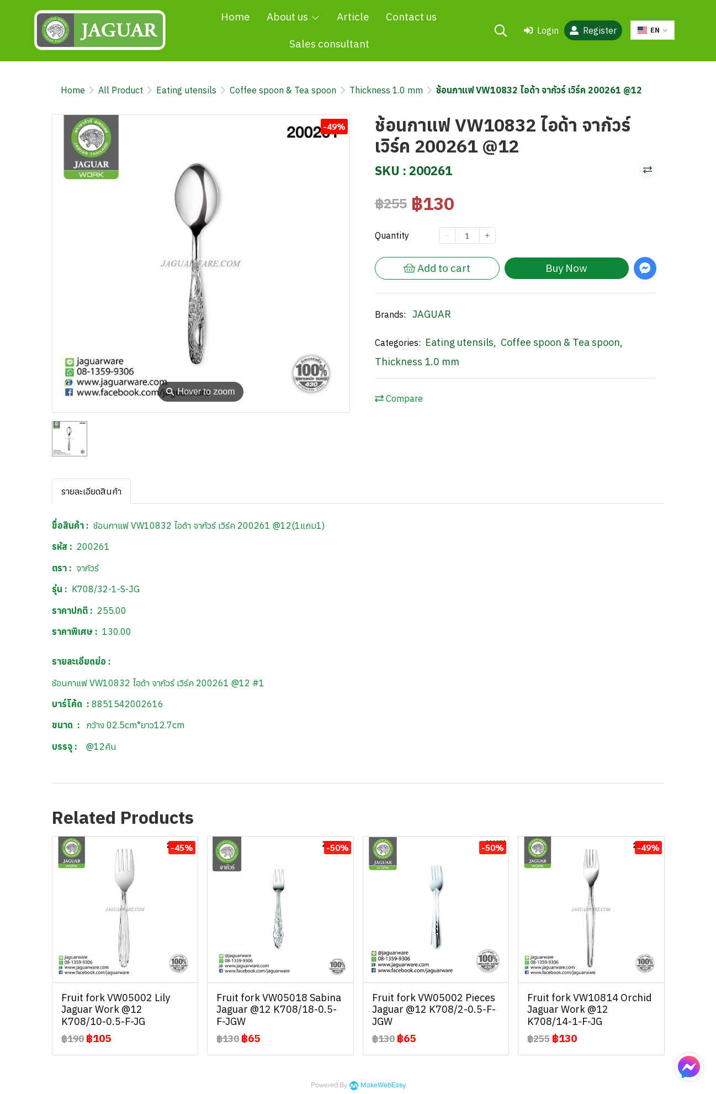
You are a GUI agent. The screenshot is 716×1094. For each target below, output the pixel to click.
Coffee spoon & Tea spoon (283, 90)
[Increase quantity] (487, 235)
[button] (500, 30)
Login (541, 30)
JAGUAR (431, 314)
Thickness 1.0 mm (386, 90)
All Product (120, 90)
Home (73, 90)
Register (593, 30)
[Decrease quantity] (447, 235)
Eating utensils (186, 90)
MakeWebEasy (383, 1085)
